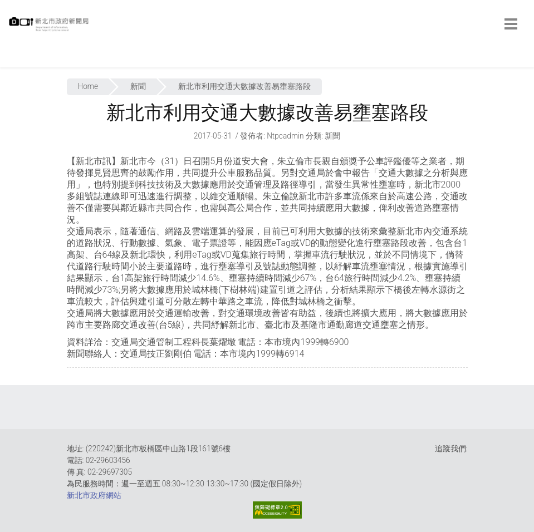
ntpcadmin (285, 135)
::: (11, 61)
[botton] (510, 24)
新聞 (138, 86)
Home (88, 86)
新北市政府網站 (94, 495)
